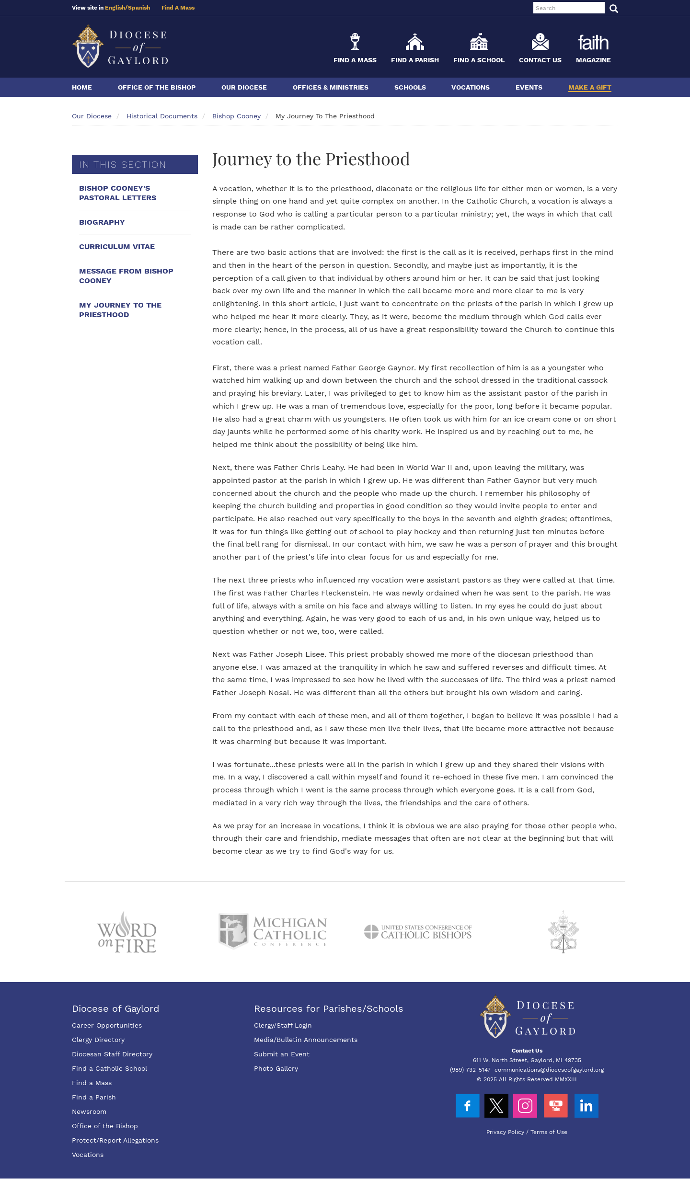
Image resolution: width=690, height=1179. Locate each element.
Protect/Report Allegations (115, 1140)
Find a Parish (415, 60)
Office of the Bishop (157, 87)
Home (82, 87)
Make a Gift (589, 87)
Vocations (470, 87)
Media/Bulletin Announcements (305, 1039)
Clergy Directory (98, 1039)
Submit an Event (282, 1054)
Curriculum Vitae (117, 246)
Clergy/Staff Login (283, 1025)
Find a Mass (355, 60)
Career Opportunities (107, 1025)
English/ (116, 7)
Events (529, 87)
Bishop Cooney (236, 116)
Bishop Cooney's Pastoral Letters (117, 192)
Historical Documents (161, 116)
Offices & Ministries (330, 87)
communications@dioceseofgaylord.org (549, 1069)
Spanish (139, 7)
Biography (102, 222)
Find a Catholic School (109, 1068)
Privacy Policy (505, 1132)
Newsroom (89, 1111)
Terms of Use (548, 1132)
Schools (410, 87)
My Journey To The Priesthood (120, 309)
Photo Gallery (276, 1068)
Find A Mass (178, 7)
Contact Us (540, 60)
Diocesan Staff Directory (112, 1054)
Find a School (479, 60)
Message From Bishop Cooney (126, 275)
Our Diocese (244, 87)
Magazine (593, 60)
